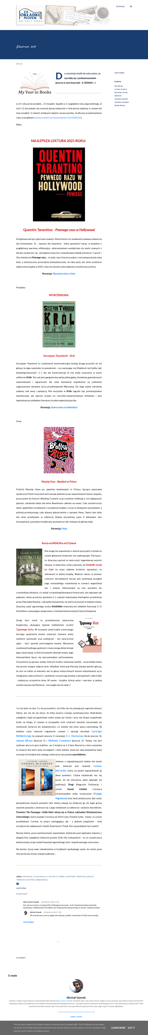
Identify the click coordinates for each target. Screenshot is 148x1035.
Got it (131, 1027)
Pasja (64, 528)
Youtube (86, 1012)
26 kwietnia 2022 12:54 (50, 902)
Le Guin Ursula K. (120, 89)
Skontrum (118, 96)
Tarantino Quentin (121, 99)
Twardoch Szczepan (121, 102)
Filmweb (70, 1012)
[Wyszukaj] (120, 6)
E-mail (92, 1012)
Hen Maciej (118, 86)
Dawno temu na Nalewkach (64, 407)
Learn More (118, 1027)
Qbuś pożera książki (31, 902)
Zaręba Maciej (119, 105)
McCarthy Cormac (121, 92)
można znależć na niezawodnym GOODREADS (58, 117)
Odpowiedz (28, 922)
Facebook (77, 1012)
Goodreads (62, 1012)
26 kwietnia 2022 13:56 (52, 912)
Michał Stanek (36, 912)
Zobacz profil (76, 1017)
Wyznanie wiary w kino (64, 273)
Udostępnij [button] (119, 73)
